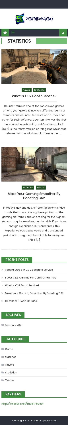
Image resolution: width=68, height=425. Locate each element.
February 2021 (13, 325)
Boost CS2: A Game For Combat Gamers (30, 277)
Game (9, 349)
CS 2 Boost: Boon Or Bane (21, 301)
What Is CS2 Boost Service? (34, 96)
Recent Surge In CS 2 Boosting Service (29, 270)
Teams (41, 187)
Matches (10, 357)
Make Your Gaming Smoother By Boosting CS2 (34, 196)
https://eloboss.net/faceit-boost (22, 404)
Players (26, 89)
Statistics (39, 89)
